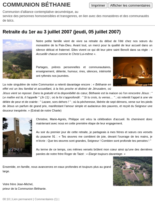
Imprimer (98, 5)
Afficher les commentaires (130, 5)
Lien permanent (22, 199)
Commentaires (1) (46, 199)
